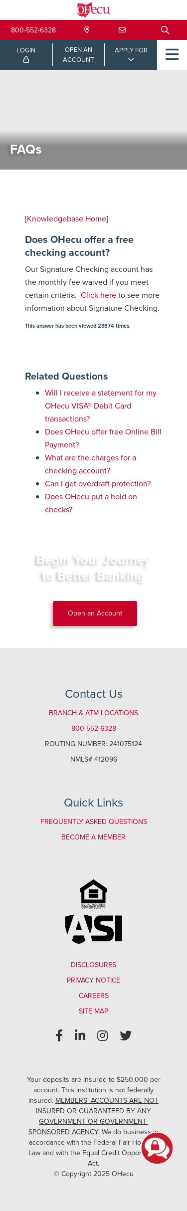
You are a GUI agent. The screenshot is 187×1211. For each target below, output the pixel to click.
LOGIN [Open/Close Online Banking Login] (25, 54)
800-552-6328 (33, 30)
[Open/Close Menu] (172, 55)
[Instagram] (102, 1036)
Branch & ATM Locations (93, 713)
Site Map (93, 1011)
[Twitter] (126, 1036)
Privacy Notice (93, 980)
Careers (94, 996)
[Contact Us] (122, 30)
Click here (98, 295)
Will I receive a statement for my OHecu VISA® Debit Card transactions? (101, 405)
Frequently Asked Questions (93, 821)
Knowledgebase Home (66, 218)
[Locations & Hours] (87, 30)
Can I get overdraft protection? (98, 483)
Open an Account (95, 613)
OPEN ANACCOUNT (78, 54)
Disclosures (93, 965)
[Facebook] (59, 1036)
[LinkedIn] (80, 1036)
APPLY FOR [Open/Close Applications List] (131, 50)
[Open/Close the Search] (165, 30)
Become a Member (93, 837)
